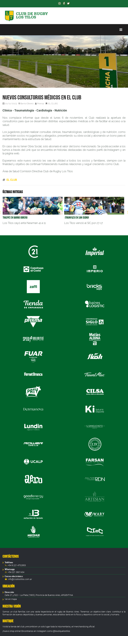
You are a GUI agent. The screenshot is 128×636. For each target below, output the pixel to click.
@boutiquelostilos (61, 631)
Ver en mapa (11, 599)
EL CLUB (52, 103)
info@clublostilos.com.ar (20, 579)
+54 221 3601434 (15, 572)
